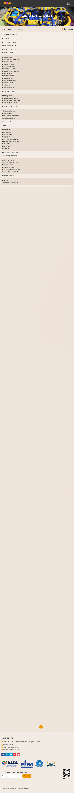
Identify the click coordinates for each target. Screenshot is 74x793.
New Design (19, 29)
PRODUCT (9, 29)
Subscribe (27, 776)
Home (3, 29)
